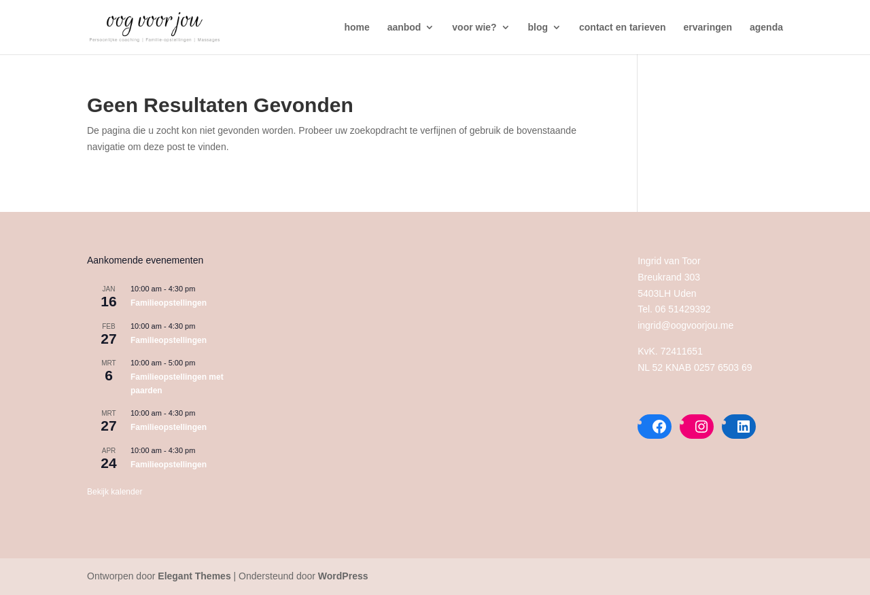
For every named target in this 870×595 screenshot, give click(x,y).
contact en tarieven (622, 27)
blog (538, 27)
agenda (766, 27)
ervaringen (708, 27)
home (356, 27)
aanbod (404, 27)
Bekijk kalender (114, 492)
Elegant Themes (194, 576)
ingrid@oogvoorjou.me (685, 325)
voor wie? (474, 27)
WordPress (343, 576)
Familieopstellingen (168, 303)
